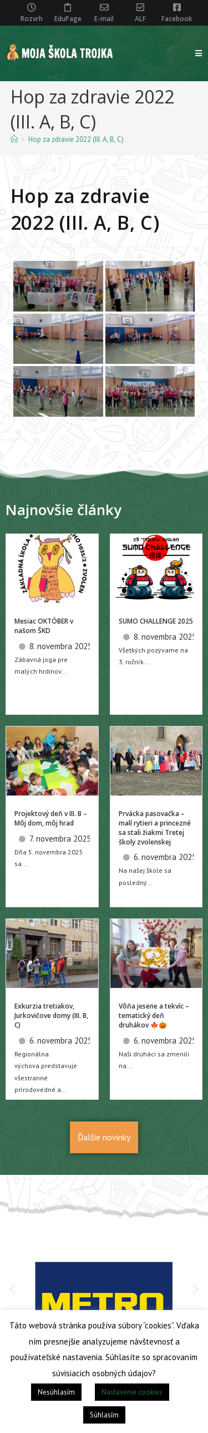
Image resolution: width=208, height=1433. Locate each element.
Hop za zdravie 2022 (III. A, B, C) (76, 139)
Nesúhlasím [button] (56, 1392)
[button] (12, 1289)
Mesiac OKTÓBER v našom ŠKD (43, 625)
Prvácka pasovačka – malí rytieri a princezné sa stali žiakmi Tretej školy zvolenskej (155, 827)
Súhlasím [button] (104, 1415)
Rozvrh (32, 18)
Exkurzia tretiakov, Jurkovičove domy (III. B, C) (51, 1015)
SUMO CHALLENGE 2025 (156, 621)
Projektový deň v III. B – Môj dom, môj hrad (50, 818)
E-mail (104, 18)
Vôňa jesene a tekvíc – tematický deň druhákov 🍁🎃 (154, 1015)
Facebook (176, 18)
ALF (140, 18)
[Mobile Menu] (198, 53)
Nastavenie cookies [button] (132, 1392)
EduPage (68, 18)
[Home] (14, 139)
